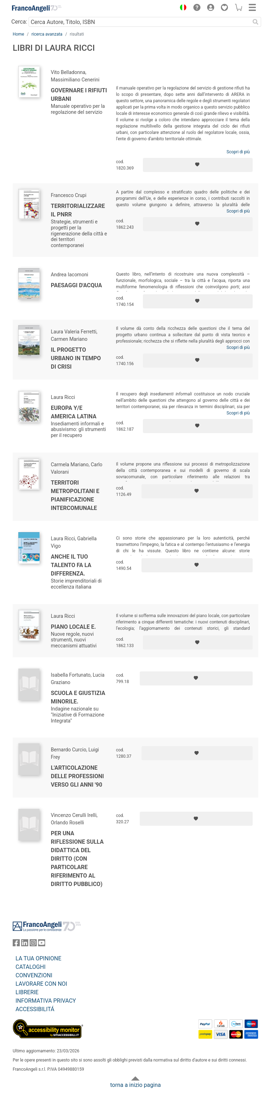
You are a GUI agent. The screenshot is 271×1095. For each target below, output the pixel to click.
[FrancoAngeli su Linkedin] (24, 944)
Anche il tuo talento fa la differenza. (71, 565)
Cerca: (19, 21)
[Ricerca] (255, 22)
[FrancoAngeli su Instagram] (33, 944)
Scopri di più (238, 151)
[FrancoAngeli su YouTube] (41, 944)
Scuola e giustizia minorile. (78, 697)
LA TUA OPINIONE (38, 958)
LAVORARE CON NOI (41, 983)
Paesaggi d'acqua (76, 285)
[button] (181, 8)
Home (18, 34)
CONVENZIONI (34, 975)
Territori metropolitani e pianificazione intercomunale (75, 495)
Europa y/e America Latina (73, 412)
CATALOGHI (31, 967)
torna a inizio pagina (135, 1085)
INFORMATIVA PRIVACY (46, 1000)
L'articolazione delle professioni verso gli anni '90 (77, 776)
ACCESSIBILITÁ (35, 1009)
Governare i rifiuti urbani (79, 94)
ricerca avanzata (46, 34)
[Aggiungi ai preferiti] (198, 165)
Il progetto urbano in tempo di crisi (76, 358)
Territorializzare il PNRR (78, 210)
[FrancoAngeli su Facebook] (16, 944)
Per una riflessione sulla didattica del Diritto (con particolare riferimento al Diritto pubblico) (77, 858)
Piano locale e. (73, 626)
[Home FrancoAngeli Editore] (36, 8)
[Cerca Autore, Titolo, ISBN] (139, 22)
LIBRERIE (27, 992)
